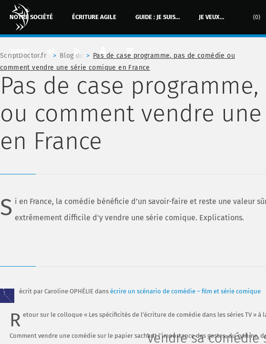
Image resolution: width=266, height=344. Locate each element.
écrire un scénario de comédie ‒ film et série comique (185, 291)
